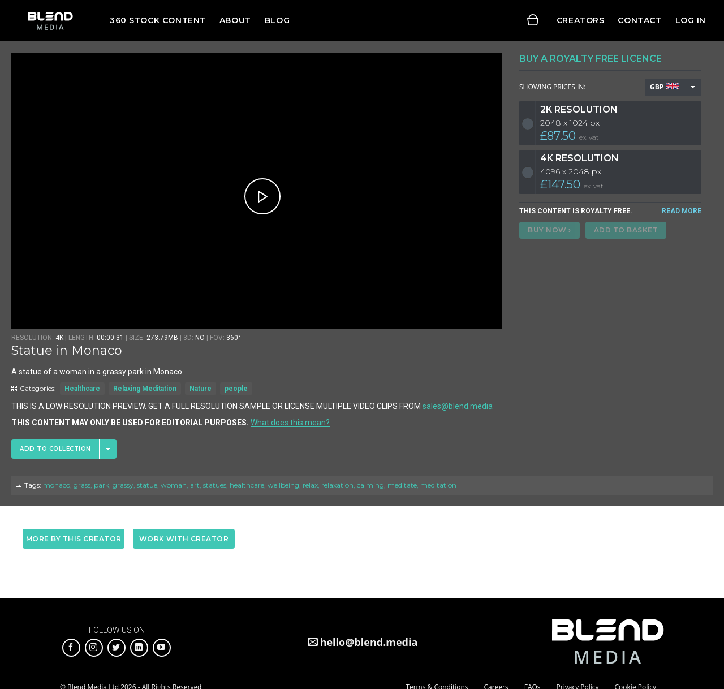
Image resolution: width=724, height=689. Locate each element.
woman (174, 485)
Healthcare (82, 389)
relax (310, 485)
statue (147, 485)
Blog (277, 20)
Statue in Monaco (66, 350)
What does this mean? (290, 422)
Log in (690, 20)
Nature (200, 389)
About (235, 20)
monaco (56, 485)
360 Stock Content (158, 20)
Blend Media (50, 20)
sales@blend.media (458, 406)
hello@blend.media (369, 642)
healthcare (247, 485)
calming (370, 485)
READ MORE (681, 211)
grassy (123, 485)
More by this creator (74, 539)
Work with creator (184, 539)
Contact (639, 20)
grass (82, 485)
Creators (581, 20)
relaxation (337, 485)
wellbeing (283, 485)
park (101, 485)
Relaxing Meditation (144, 389)
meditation (438, 485)
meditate (402, 485)
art (195, 485)
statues (214, 485)
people (236, 389)
